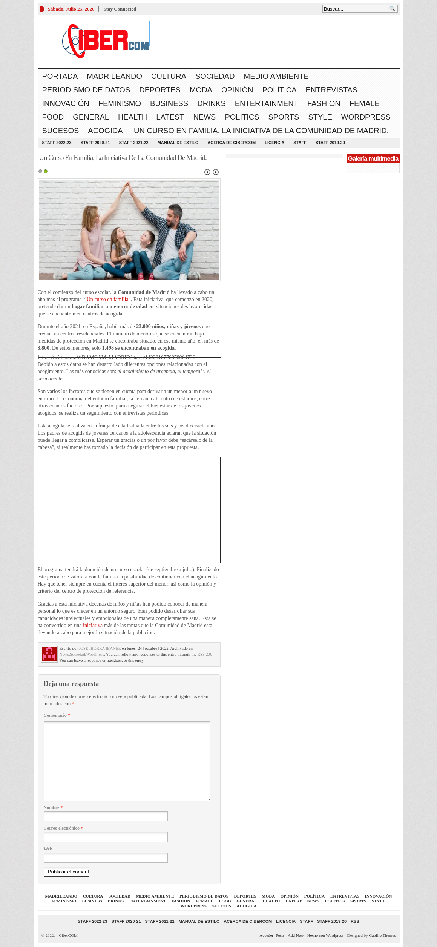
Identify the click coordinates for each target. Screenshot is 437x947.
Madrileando (114, 76)
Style (320, 117)
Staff (300, 142)
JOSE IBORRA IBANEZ (100, 648)
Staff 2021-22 (134, 142)
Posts (280, 935)
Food (53, 117)
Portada (60, 76)
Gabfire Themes (382, 935)
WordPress (366, 117)
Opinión (237, 90)
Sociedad (215, 76)
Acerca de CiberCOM (231, 142)
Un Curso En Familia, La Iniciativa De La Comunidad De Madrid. (260, 130)
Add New (296, 935)
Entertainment (266, 103)
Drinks (211, 103)
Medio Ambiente (276, 76)
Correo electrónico (63, 828)
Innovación (65, 103)
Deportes (160, 90)
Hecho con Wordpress (325, 935)
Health (132, 117)
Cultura (168, 76)
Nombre (53, 807)
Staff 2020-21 (95, 142)
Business (169, 103)
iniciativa (93, 625)
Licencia (274, 142)
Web (48, 849)
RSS (355, 921)
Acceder (266, 935)
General (91, 117)
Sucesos (60, 130)
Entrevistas (331, 90)
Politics (242, 117)
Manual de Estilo (178, 142)
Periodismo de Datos (86, 90)
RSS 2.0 (204, 654)
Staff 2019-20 (330, 142)
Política (279, 90)
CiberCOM (67, 935)
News (204, 117)
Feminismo (119, 103)
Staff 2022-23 (57, 142)
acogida (105, 130)
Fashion (323, 103)
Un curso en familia (108, 299)
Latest (170, 117)
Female (365, 103)
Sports (283, 117)
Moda (201, 90)
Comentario (57, 715)
